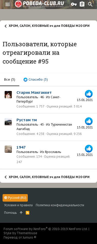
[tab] (35, 79)
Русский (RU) (15, 198)
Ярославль (53, 152)
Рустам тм (26, 119)
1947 (21, 147)
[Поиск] (90, 4)
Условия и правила (18, 205)
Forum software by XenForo (46, 229)
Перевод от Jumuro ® (20, 237)
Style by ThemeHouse (20, 233)
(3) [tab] (9, 79)
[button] (8, 4)
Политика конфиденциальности (60, 205)
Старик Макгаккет (34, 92)
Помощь (10, 213)
